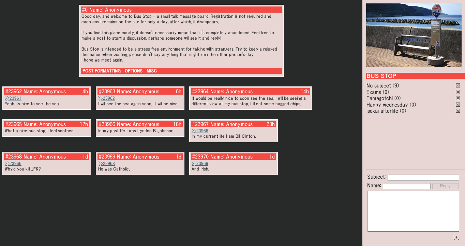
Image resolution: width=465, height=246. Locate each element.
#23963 (107, 91)
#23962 (13, 91)
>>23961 (13, 98)
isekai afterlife (382, 110)
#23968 (13, 156)
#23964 (200, 91)
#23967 (200, 124)
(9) (396, 85)
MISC (152, 71)
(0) (386, 92)
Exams (373, 92)
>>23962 (106, 98)
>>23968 (106, 163)
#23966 (107, 124)
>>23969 (200, 163)
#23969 (107, 156)
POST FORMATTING (101, 71)
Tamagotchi (379, 98)
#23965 (13, 124)
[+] (456, 237)
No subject (379, 85)
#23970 (200, 156)
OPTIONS (133, 71)
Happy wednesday (387, 104)
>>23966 (200, 130)
